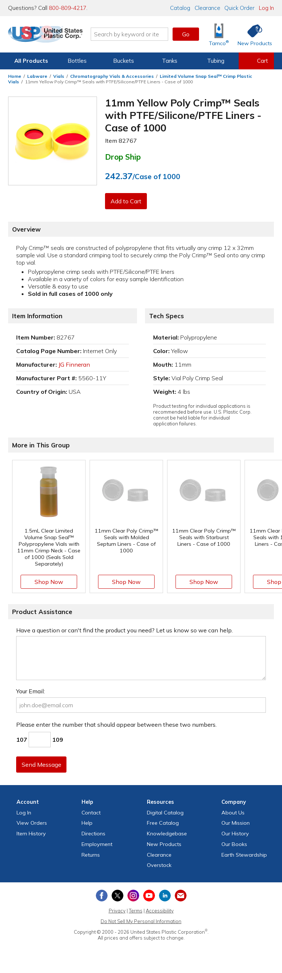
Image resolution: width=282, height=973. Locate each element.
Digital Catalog (165, 812)
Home (14, 76)
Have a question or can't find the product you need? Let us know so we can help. (124, 630)
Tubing (215, 60)
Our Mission (235, 823)
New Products (164, 844)
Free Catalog (163, 823)
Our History (235, 833)
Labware (37, 76)
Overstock (159, 865)
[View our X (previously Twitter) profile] (117, 895)
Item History (31, 833)
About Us (233, 812)
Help (87, 823)
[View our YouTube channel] (149, 895)
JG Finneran (74, 364)
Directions (93, 833)
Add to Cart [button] (126, 201)
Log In (266, 7)
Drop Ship (123, 156)
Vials (58, 76)
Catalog (180, 7)
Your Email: (30, 691)
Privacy (117, 911)
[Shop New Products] (252, 34)
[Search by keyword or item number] (135, 34)
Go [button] (185, 34)
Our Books (234, 844)
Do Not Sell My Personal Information (141, 921)
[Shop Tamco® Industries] (219, 34)
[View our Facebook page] (101, 895)
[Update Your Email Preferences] (180, 895)
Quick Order (239, 7)
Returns (91, 855)
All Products (31, 60)
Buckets (123, 60)
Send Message (42, 764)
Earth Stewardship (244, 855)
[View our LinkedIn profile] (165, 895)
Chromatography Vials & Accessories (112, 76)
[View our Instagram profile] (133, 895)
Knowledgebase (167, 833)
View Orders (32, 823)
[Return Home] (51, 36)
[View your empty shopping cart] (256, 60)
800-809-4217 (67, 7)
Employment (97, 844)
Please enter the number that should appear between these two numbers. (116, 724)
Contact (91, 812)
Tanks (169, 60)
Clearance (207, 7)
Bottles (77, 60)
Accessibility (160, 911)
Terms (135, 911)
